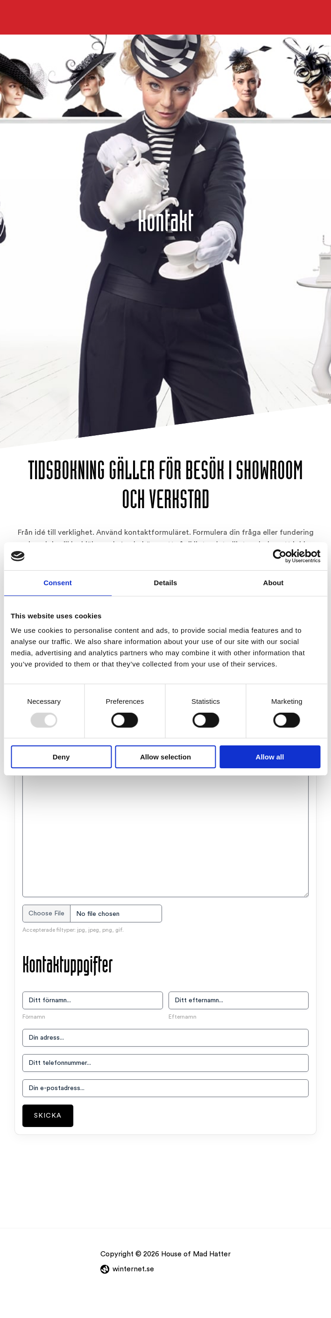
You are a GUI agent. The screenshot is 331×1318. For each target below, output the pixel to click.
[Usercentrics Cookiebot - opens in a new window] (279, 556)
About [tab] (273, 583)
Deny (61, 757)
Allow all (270, 757)
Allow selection (165, 757)
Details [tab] (165, 583)
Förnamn (33, 1017)
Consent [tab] (57, 583)
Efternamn (183, 1017)
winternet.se (133, 1269)
